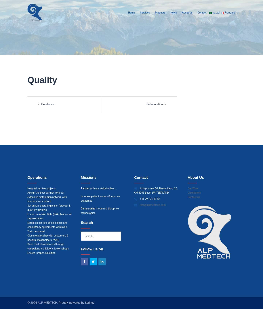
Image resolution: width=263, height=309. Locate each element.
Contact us (194, 197)
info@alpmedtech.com (153, 204)
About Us (187, 12)
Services (145, 12)
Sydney (89, 302)
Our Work (193, 188)
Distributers (194, 192)
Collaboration (154, 104)
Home (131, 12)
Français (228, 12)
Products (160, 12)
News (174, 12)
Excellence (47, 104)
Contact (202, 12)
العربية (215, 12)
